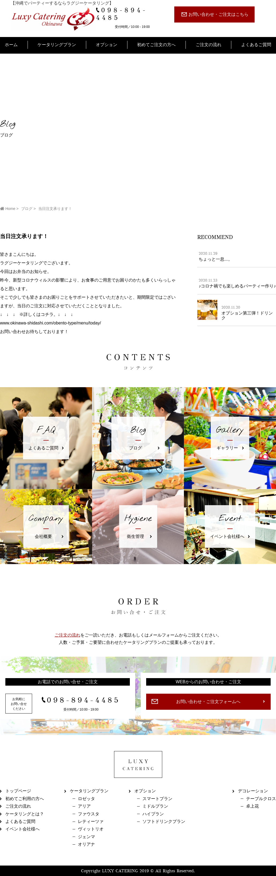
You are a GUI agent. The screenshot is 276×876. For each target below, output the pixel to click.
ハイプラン (153, 814)
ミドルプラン (155, 806)
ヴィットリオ (91, 829)
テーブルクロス (261, 798)
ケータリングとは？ (24, 814)
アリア (84, 806)
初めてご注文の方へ (156, 44)
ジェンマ (86, 836)
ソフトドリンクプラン (163, 821)
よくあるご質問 (256, 44)
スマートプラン (157, 798)
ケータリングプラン (56, 44)
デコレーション (253, 791)
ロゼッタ (86, 798)
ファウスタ (88, 814)
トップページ (18, 791)
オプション (106, 44)
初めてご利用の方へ (24, 798)
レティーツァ (91, 821)
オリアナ (86, 844)
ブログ (26, 208)
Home (7, 208)
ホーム (11, 44)
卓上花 (252, 806)
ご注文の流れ (208, 44)
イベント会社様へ (22, 829)
